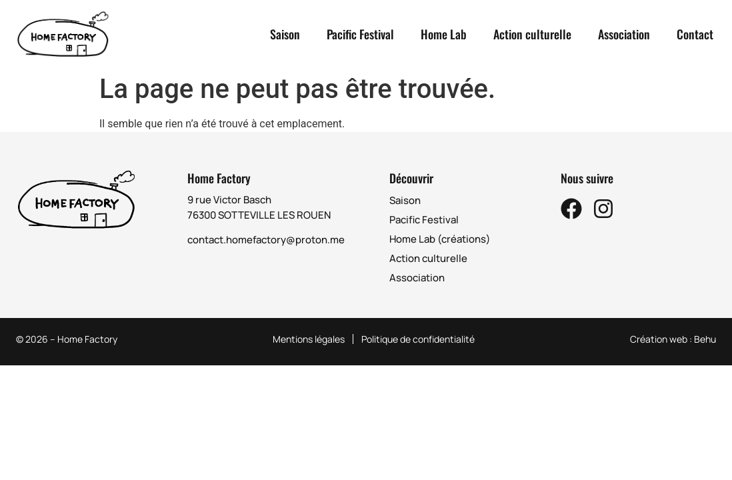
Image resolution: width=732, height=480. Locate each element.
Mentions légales (309, 339)
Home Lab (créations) (440, 239)
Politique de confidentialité (418, 339)
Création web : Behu (673, 339)
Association (624, 34)
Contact (695, 34)
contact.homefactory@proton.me (266, 240)
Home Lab (444, 34)
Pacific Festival (360, 34)
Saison (285, 34)
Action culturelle (532, 34)
